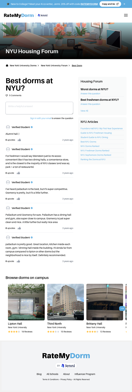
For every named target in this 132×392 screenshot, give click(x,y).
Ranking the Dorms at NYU (93, 159)
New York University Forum (54, 65)
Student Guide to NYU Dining (94, 137)
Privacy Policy (66, 379)
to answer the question (51, 118)
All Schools (52, 374)
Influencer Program (85, 374)
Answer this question (90, 93)
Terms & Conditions (50, 379)
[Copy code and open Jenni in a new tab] (110, 4)
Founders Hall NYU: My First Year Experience (102, 128)
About (66, 374)
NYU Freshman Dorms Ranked (95, 150)
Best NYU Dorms (88, 141)
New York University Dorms (23, 65)
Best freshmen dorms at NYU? (100, 99)
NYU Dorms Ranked (90, 146)
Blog (39, 374)
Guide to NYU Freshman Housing (96, 133)
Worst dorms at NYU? (94, 89)
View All (84, 110)
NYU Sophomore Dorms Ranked (96, 155)
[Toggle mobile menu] (126, 15)
